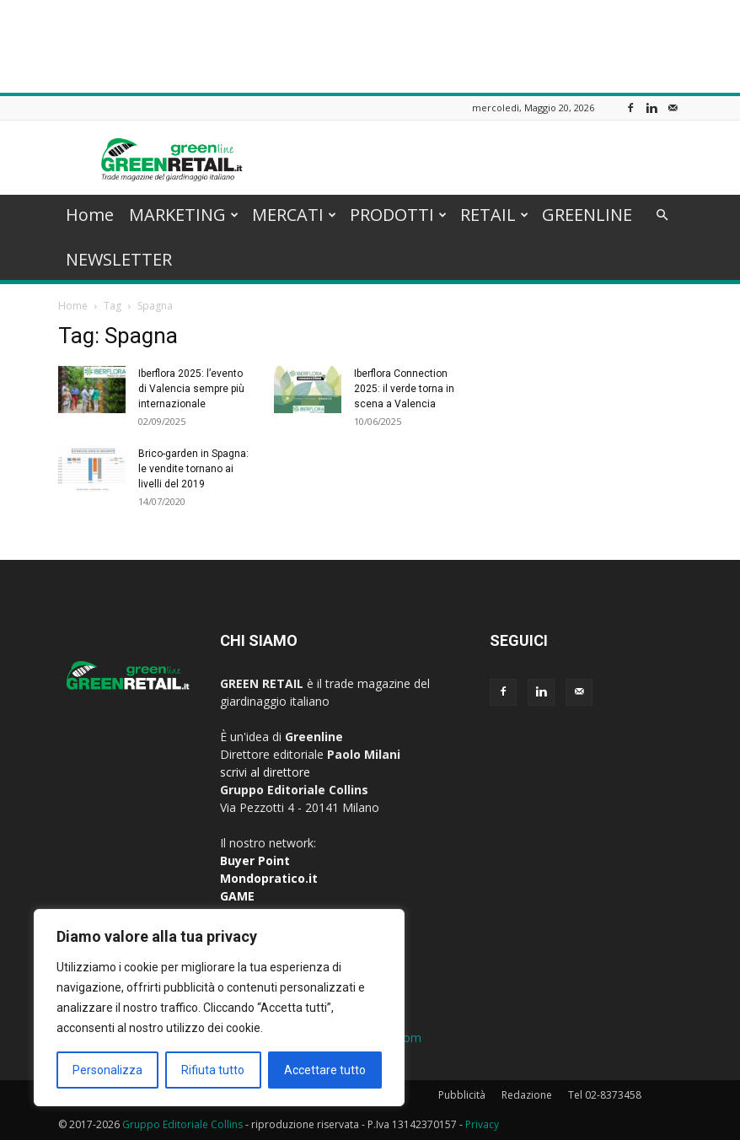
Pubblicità (461, 1095)
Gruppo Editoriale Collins (182, 1124)
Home (90, 214)
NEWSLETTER (119, 259)
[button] (661, 215)
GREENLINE (587, 214)
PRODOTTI (398, 214)
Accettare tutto (325, 1070)
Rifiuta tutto (212, 1070)
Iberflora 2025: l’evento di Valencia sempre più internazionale (191, 389)
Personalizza (107, 1070)
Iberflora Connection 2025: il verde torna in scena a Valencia (404, 389)
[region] (219, 1007)
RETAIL (494, 214)
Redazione (526, 1095)
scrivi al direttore (265, 772)
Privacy (482, 1124)
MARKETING (184, 214)
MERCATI (294, 214)
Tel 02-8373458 (604, 1095)
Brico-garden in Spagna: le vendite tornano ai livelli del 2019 (193, 469)
